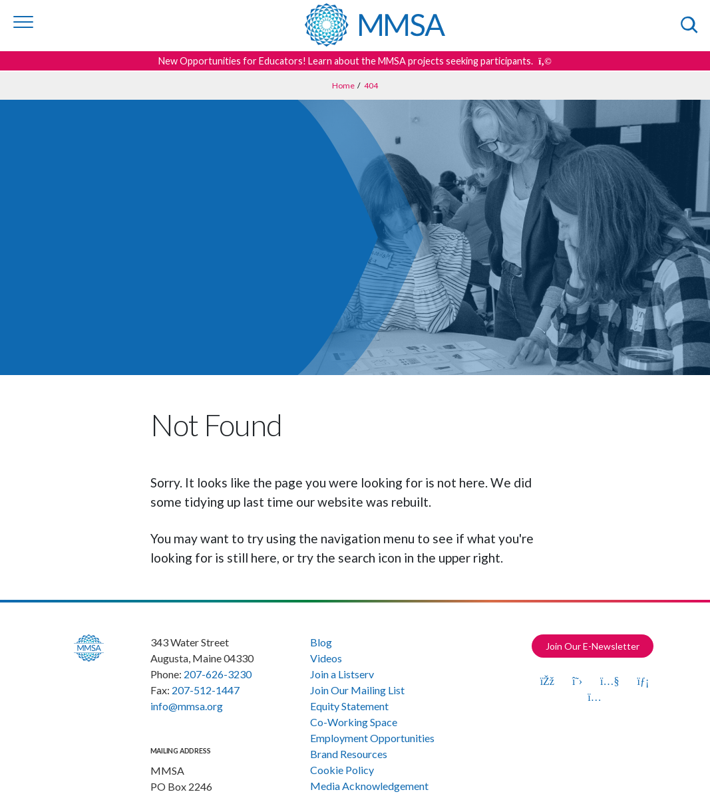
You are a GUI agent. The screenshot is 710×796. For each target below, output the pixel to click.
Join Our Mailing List (357, 690)
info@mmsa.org (186, 706)
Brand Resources (348, 753)
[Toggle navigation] (23, 22)
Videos (326, 658)
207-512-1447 (206, 690)
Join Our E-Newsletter (592, 646)
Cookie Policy (342, 769)
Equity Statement (349, 706)
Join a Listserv (342, 674)
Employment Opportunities (372, 737)
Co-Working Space (353, 722)
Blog (321, 642)
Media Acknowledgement (369, 785)
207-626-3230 (218, 674)
